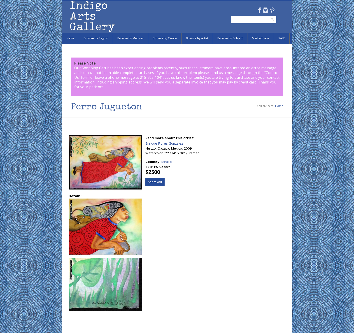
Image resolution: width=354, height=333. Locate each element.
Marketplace (260, 38)
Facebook (259, 10)
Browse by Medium (130, 38)
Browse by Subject (230, 38)
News (70, 38)
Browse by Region (96, 38)
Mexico (166, 161)
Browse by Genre (165, 38)
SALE (281, 38)
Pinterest (272, 10)
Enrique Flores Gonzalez (164, 143)
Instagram (265, 10)
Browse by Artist (197, 38)
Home (279, 106)
